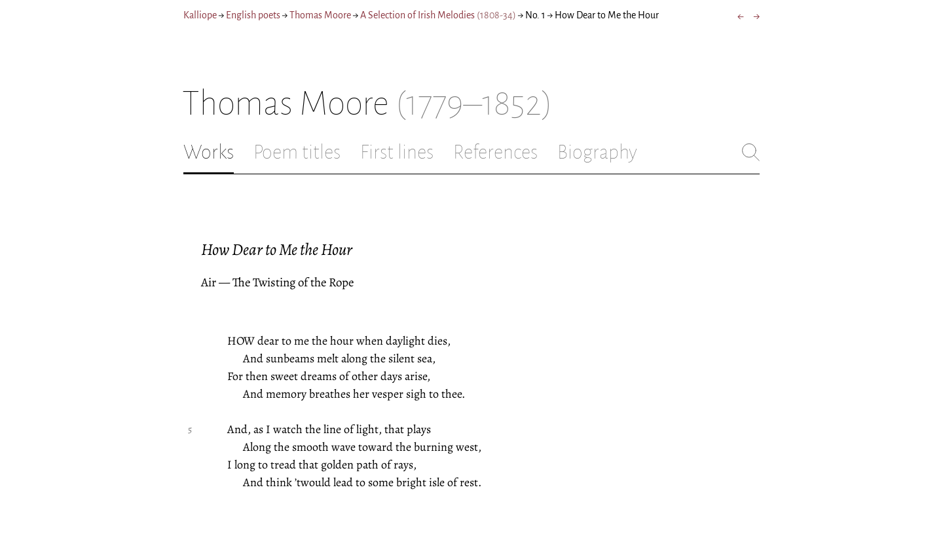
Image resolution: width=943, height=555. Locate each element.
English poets (253, 15)
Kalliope (200, 15)
